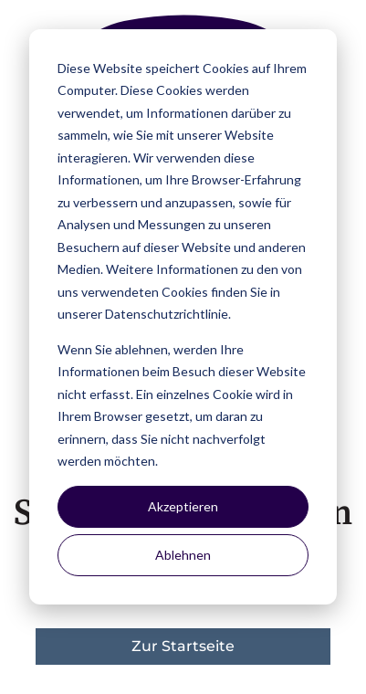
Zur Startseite (183, 646)
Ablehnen (183, 555)
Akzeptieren (183, 506)
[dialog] (183, 317)
